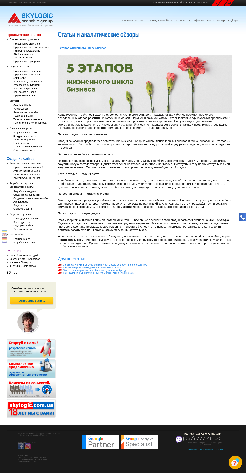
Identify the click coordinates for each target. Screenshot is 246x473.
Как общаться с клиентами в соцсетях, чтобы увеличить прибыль (96, 273)
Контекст (14, 101)
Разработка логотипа (24, 242)
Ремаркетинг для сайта (25, 112)
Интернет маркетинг (24, 139)
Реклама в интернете (21, 128)
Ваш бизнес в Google (24, 92)
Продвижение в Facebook (27, 71)
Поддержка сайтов (23, 225)
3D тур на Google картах (23, 266)
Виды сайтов (20, 205)
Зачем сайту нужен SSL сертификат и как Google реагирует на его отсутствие (102, 264)
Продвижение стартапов (26, 43)
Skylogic (233, 20)
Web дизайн (16, 234)
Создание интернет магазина (25, 163)
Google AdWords (22, 105)
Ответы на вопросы (24, 150)
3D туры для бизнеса (24, 136)
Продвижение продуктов (26, 61)
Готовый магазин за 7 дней (24, 255)
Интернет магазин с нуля (26, 174)
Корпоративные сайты (22, 187)
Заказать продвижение (25, 88)
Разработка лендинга (24, 191)
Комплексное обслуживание (32, 3)
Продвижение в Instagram (27, 74)
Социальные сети (19, 66)
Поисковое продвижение (26, 50)
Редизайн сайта (21, 239)
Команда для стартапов (26, 218)
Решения (13, 3)
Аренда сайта (20, 201)
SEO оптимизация (23, 57)
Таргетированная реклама (27, 119)
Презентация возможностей (28, 167)
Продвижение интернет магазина (31, 47)
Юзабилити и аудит (24, 54)
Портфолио (196, 20)
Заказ (210, 20)
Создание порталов (20, 214)
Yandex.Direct (20, 109)
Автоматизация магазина (27, 171)
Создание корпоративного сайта (30, 198)
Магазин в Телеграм (20, 262)
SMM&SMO (19, 78)
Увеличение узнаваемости (27, 81)
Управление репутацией (26, 85)
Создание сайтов (161, 20)
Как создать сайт (22, 222)
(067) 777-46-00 (201, 438)
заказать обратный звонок (205, 449)
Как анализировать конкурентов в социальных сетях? (89, 267)
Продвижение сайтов (134, 20)
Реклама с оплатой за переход (30, 122)
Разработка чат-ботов (25, 132)
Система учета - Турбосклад (25, 259)
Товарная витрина (23, 115)
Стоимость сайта (22, 208)
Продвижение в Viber (24, 95)
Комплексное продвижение (24, 39)
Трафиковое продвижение (27, 146)
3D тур (221, 20)
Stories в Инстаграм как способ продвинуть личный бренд (92, 270)
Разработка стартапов (21, 183)
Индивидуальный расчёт (26, 178)
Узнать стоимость (22, 229)
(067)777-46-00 (204, 2)
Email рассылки (21, 143)
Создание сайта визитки (26, 195)
